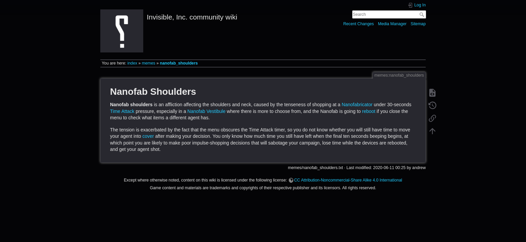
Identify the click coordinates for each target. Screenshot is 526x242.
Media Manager (392, 24)
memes (148, 63)
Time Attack (122, 111)
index (132, 63)
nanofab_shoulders (179, 63)
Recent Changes (358, 24)
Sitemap (418, 24)
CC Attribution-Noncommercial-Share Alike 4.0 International (348, 180)
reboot (368, 111)
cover (148, 136)
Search (422, 14)
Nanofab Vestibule (207, 111)
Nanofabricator (357, 104)
